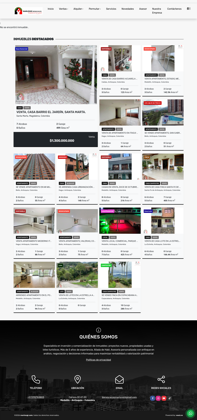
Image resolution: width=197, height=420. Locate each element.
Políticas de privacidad (98, 359)
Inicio (51, 8)
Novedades (128, 8)
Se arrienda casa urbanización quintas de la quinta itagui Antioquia (77, 187)
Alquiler (78, 8)
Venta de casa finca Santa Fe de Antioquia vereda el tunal (163, 187)
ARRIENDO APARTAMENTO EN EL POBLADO (34, 295)
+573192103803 (36, 397)
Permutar (94, 8)
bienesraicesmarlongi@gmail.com (119, 397)
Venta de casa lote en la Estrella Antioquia (163, 241)
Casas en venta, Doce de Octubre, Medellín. (120, 187)
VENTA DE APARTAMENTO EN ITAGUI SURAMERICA (120, 133)
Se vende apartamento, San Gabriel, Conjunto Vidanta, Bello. (163, 133)
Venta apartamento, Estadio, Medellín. (163, 79)
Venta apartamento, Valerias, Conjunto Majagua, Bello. (77, 241)
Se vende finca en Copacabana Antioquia (120, 295)
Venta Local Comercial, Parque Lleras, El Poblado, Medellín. (120, 241)
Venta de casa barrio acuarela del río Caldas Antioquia (120, 79)
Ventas (63, 8)
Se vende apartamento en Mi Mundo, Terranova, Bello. (34, 187)
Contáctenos (174, 8)
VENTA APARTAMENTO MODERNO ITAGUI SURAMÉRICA (34, 241)
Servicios (111, 8)
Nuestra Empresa (157, 10)
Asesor (143, 8)
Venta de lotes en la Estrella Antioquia (77, 295)
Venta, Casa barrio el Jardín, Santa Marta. (51, 112)
